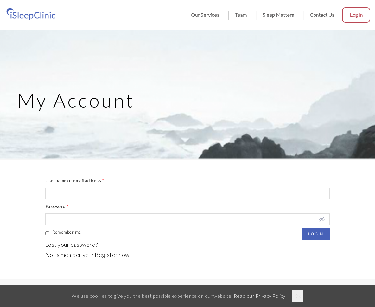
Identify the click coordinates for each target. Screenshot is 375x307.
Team (241, 15)
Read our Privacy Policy (259, 296)
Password (57, 206)
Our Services (205, 15)
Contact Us (322, 15)
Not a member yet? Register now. (88, 254)
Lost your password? (71, 244)
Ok (298, 296)
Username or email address (74, 180)
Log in (356, 15)
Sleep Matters (278, 15)
